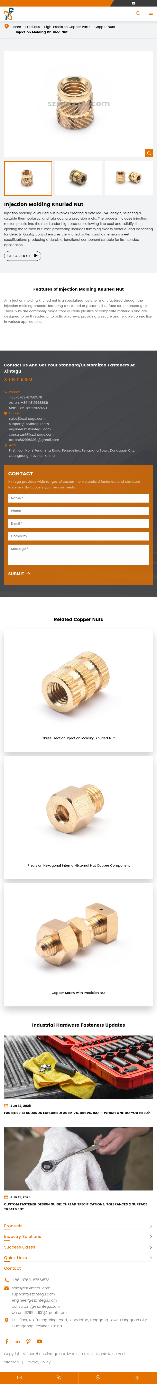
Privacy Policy (39, 1362)
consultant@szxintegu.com (28, 434)
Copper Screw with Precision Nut (78, 995)
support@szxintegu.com (26, 424)
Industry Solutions (22, 1236)
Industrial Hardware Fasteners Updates (78, 1023)
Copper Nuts (104, 27)
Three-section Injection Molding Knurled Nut (78, 741)
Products (32, 27)
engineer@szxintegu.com (27, 429)
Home (16, 27)
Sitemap (11, 1362)
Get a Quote (25, 256)
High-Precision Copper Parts (67, 27)
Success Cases (19, 1247)
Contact (12, 1268)
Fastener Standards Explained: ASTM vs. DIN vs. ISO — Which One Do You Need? (77, 1116)
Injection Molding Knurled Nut (42, 32)
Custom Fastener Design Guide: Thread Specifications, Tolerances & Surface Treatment (75, 1210)
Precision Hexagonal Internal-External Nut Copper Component (78, 868)
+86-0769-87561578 (22, 397)
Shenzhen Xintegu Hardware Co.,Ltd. (58, 1354)
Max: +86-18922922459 (25, 408)
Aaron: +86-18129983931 (25, 402)
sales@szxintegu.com (24, 418)
